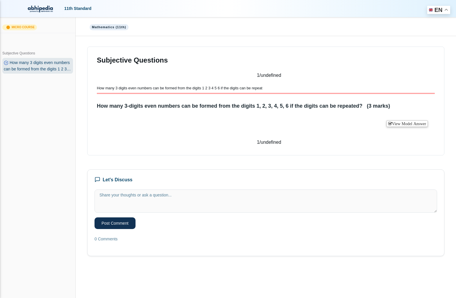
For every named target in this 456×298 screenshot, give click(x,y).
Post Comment (115, 223)
